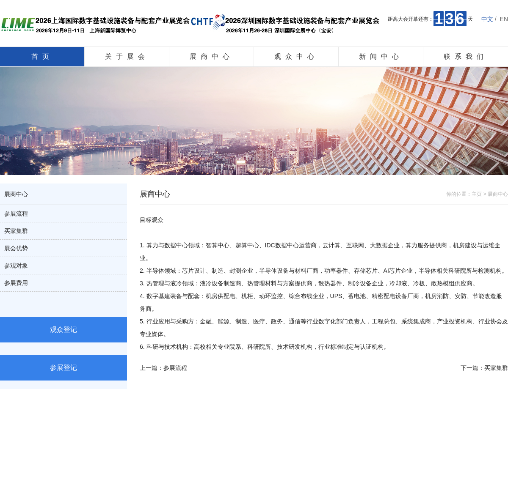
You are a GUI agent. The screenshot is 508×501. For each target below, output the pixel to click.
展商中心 (212, 56)
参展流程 (16, 213)
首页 (42, 56)
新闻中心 (381, 56)
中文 (487, 19)
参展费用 (16, 282)
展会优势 (16, 248)
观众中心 (296, 56)
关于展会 (127, 56)
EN (504, 19)
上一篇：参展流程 (163, 367)
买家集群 (16, 230)
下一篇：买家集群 (484, 367)
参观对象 (16, 265)
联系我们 (466, 56)
